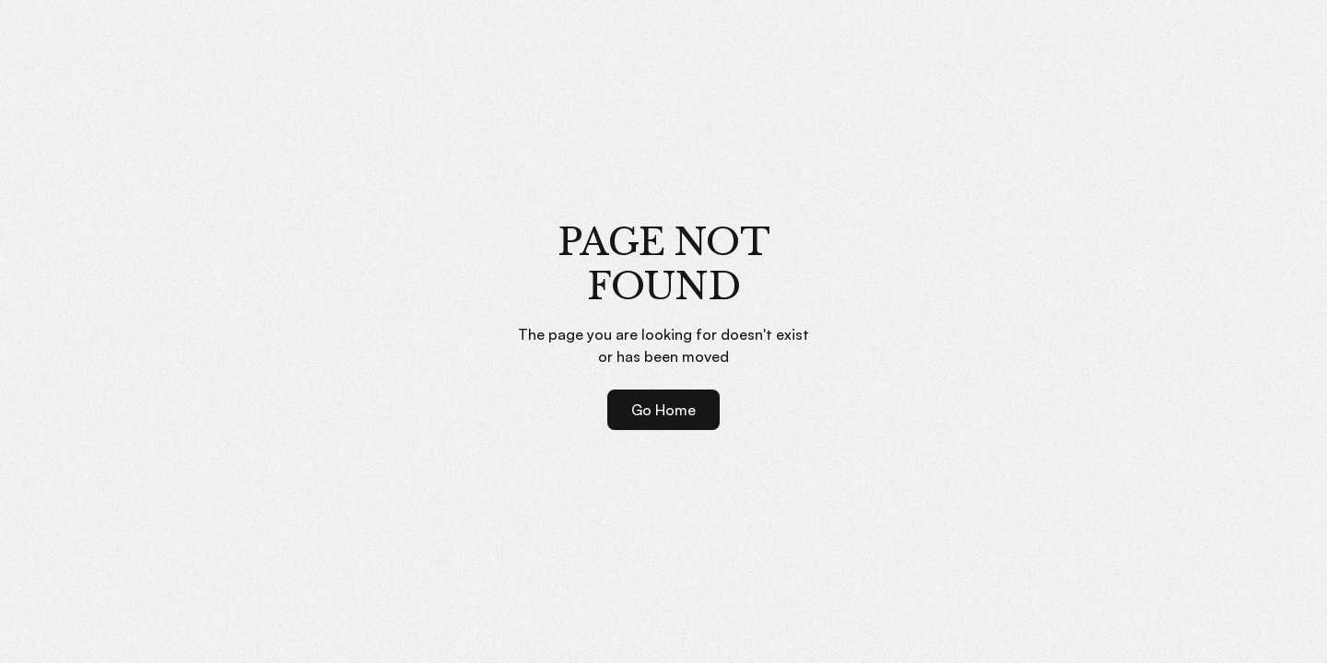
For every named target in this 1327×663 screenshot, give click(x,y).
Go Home (663, 410)
